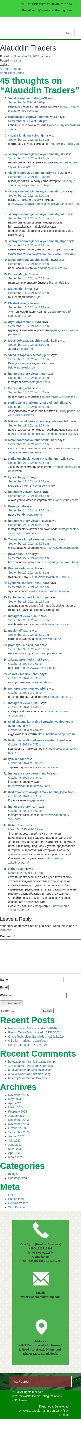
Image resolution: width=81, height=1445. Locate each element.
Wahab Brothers (36, 1078)
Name (4, 979)
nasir (47, 56)
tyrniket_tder (17, 759)
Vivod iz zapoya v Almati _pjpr (28, 355)
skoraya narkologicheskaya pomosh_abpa (37, 241)
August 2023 (16, 1136)
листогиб (27, 348)
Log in (12, 1194)
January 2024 (17, 1115)
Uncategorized (17, 1178)
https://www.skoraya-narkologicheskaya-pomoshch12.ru (44, 203)
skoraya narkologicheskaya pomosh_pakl (36, 214)
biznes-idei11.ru (59, 282)
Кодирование (36, 800)
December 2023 (18, 1119)
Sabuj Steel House (12, 73)
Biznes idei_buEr (20, 274)
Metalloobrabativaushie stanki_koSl (32, 340)
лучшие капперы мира (54, 591)
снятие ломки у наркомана (62, 143)
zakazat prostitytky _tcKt (25, 659)
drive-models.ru (40, 682)
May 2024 (14, 1099)
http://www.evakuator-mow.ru (50, 576)
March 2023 (15, 1157)
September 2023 (19, 1132)
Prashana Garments (40, 1065)
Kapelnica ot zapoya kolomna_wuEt (32, 116)
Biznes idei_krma (20, 288)
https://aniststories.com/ (63, 500)
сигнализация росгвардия (61, 547)
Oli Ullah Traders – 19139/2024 (28, 1040)
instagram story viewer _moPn (29, 773)
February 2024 (17, 1111)
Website (5, 995)
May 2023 (14, 1148)
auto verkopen (17, 1070)
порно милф (34, 514)
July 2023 (14, 1140)
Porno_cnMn (17, 506)
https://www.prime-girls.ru (39, 667)
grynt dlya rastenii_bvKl (24, 322)
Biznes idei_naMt (20, 388)
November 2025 (18, 1095)
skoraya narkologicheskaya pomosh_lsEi (36, 154)
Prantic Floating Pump (40, 1061)
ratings (17, 60)
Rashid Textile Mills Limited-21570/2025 (33, 1028)
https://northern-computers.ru (56, 734)
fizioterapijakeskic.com (22, 367)
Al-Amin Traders (10, 68)
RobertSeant (16, 825)
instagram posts (39, 382)
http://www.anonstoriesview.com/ (29, 786)
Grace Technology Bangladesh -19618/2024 (36, 1036)
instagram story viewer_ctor (27, 373)
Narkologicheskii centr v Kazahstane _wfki (37, 458)
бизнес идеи (34, 297)
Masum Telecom (41, 1070)
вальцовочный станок (52, 268)
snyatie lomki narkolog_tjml (27, 135)
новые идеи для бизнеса (58, 396)
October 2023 (17, 1128)
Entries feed (16, 1199)
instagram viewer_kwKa (24, 491)
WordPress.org (17, 1207)
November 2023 (18, 1124)
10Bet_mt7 (15, 1065)
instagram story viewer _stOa (28, 520)
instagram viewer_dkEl (24, 703)
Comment (7, 936)
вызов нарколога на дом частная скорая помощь (41, 253)
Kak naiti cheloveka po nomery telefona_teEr (39, 421)
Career (25, 1381)
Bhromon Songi (41, 1074)
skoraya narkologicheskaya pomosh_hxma (37, 191)
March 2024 (15, 1107)
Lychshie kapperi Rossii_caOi (28, 583)
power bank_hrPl (20, 554)
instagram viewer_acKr (24, 616)
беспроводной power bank (61, 562)
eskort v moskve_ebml (23, 674)
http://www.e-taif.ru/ (48, 638)
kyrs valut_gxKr (19, 477)
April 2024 (14, 1103)
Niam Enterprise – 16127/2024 (27, 1044)
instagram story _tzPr (23, 806)
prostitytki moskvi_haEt (24, 645)
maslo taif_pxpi (18, 630)
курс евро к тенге (43, 485)
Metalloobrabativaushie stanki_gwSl (33, 259)
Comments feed (18, 1203)
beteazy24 (15, 1061)
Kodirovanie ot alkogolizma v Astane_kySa (37, 792)
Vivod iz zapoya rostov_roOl (27, 98)
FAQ (15, 1381)
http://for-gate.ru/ (60, 696)
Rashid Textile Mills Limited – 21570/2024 (34, 1032)
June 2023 (15, 1144)
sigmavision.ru (52, 767)
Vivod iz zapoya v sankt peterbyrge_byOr (36, 172)
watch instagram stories (54, 624)
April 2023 (14, 1153)
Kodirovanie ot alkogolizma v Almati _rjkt (36, 402)
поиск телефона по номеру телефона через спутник (43, 433)
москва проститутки (48, 653)
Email (4, 987)
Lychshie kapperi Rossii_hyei (28, 597)
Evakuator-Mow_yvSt (22, 568)
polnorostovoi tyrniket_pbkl (27, 688)
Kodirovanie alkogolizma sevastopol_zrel (36, 740)
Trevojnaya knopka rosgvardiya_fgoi (33, 539)
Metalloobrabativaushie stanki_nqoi (32, 440)
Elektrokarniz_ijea (20, 303)
